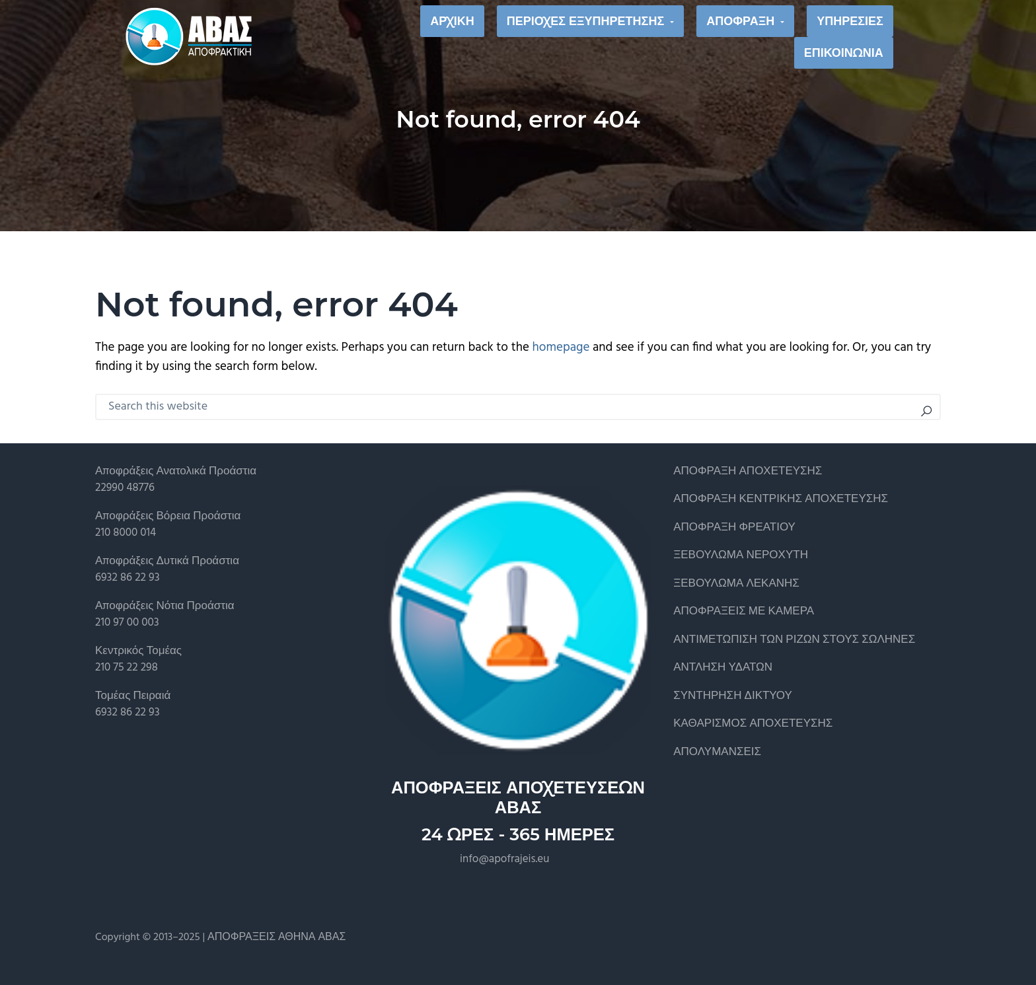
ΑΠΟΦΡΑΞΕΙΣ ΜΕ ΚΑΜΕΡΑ (743, 611)
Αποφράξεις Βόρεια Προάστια (167, 516)
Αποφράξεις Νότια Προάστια (165, 606)
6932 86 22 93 (127, 578)
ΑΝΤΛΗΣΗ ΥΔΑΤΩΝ (722, 667)
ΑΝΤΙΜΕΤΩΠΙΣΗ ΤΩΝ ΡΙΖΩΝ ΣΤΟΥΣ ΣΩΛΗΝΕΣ (794, 640)
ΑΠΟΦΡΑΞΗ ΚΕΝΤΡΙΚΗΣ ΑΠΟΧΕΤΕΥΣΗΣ (780, 499)
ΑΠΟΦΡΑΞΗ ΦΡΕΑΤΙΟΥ (734, 527)
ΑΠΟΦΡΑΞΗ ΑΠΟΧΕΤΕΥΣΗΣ (747, 471)
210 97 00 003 (127, 623)
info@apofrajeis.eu (504, 859)
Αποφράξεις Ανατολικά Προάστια (175, 471)
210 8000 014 (125, 533)
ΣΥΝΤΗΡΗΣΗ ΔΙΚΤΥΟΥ (732, 696)
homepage (561, 347)
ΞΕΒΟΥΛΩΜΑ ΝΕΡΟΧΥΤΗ (740, 555)
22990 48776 (125, 488)
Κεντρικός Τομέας (138, 651)
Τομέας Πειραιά (132, 696)
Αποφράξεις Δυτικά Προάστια (167, 561)
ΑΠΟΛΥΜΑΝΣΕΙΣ (717, 752)
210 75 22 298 (126, 667)
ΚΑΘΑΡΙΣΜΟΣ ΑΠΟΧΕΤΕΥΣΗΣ (752, 724)
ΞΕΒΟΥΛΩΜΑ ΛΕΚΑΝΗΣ (736, 584)
